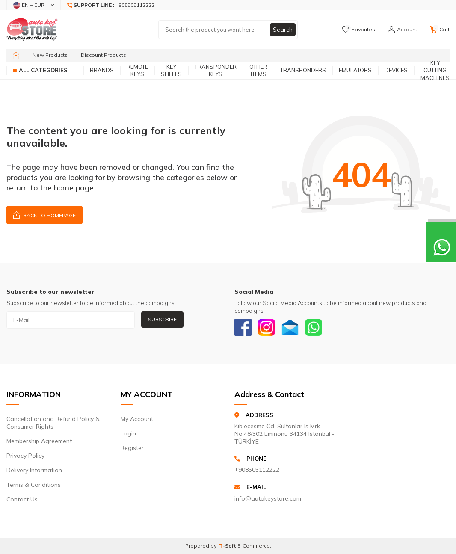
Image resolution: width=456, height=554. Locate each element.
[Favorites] (358, 29)
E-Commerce (253, 545)
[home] (16, 55)
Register (132, 448)
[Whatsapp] (313, 327)
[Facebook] (243, 327)
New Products (50, 55)
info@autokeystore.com (267, 498)
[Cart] (440, 29)
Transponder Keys (216, 70)
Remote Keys (137, 70)
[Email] (290, 327)
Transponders (303, 70)
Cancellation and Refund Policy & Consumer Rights (53, 422)
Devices (396, 70)
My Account (137, 419)
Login (128, 433)
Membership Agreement (39, 441)
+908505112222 (256, 470)
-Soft (228, 545)
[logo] (32, 29)
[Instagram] (266, 327)
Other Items (258, 70)
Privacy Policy (25, 455)
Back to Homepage (44, 214)
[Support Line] (111, 5)
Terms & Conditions (33, 485)
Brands (102, 70)
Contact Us (22, 499)
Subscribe (162, 319)
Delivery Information (34, 470)
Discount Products (103, 55)
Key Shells (171, 70)
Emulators (355, 70)
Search (283, 29)
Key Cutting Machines (435, 70)
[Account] (402, 29)
